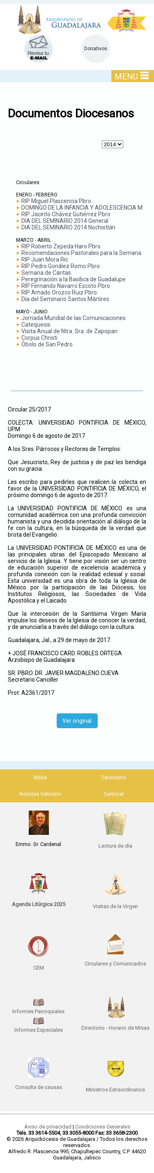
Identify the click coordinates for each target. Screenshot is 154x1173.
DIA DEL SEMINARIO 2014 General (64, 220)
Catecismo (113, 777)
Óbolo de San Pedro (47, 344)
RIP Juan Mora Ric (44, 259)
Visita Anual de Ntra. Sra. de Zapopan (69, 331)
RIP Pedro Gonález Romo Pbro (60, 266)
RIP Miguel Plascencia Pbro (56, 201)
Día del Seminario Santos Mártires (65, 299)
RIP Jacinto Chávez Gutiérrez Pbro (65, 214)
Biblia (40, 777)
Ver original (77, 720)
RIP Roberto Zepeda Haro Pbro (61, 246)
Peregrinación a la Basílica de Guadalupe (73, 279)
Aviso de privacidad (47, 1127)
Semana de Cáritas (46, 272)
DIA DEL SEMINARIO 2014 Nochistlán (68, 227)
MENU (132, 76)
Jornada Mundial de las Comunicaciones (73, 318)
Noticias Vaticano (40, 794)
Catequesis (36, 324)
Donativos (95, 48)
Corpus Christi (39, 337)
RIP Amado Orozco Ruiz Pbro (59, 292)
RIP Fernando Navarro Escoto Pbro (65, 286)
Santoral (114, 794)
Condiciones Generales (102, 1127)
